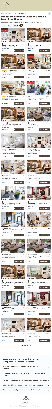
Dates (3, 25)
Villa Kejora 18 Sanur (7, 335)
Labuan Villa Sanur (6, 98)
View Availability (19, 50)
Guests (15, 25)
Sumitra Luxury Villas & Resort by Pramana (12, 71)
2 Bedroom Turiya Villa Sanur (9, 45)
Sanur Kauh (9, 74)
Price (9, 25)
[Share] (49, 13)
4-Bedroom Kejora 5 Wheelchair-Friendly (38, 282)
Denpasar (4, 48)
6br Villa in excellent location (9, 177)
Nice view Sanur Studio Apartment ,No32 (38, 98)
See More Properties (26, 345)
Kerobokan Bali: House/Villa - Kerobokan (38, 177)
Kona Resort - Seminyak (8, 150)
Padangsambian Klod (11, 153)
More (21, 25)
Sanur (8, 48)
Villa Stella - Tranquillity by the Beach (11, 203)
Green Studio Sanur (33, 71)
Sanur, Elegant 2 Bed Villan (34, 150)
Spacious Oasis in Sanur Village (35, 229)
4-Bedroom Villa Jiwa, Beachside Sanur (12, 256)
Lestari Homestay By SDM (34, 45)
